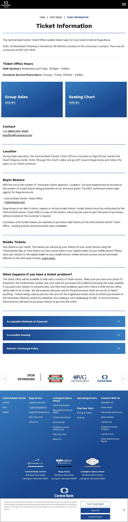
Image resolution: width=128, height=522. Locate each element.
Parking (80, 417)
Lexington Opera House (62, 399)
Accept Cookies (95, 518)
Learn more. (48, 258)
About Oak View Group (111, 412)
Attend (5, 402)
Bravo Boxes (59, 422)
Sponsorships (107, 417)
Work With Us (107, 402)
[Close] (124, 511)
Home (42, 17)
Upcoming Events (37, 402)
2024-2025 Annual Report (110, 440)
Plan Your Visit (35, 417)
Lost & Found (107, 434)
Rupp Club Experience (39, 412)
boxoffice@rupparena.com (17, 135)
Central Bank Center (14, 4)
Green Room (106, 407)
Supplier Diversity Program (109, 428)
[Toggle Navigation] (124, 5)
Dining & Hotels (84, 413)
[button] (5, 378)
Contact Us (106, 422)
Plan (4, 407)
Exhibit (5, 412)
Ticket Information (38, 407)
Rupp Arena (56, 17)
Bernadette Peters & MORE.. (62, 411)
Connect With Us (110, 398)
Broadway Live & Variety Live (61, 428)
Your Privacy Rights (95, 505)
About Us (33, 422)
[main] (64, 187)
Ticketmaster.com (14, 202)
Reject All (95, 512)
